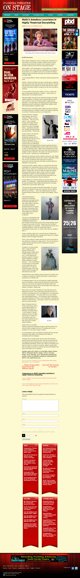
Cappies (59, 15)
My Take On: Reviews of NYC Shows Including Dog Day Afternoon (49, 470)
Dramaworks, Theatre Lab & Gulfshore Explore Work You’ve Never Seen (30, 450)
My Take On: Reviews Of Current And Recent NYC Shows (30, 503)
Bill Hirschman (39, 26)
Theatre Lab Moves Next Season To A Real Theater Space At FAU (30, 462)
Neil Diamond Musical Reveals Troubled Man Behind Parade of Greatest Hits (49, 450)
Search (65, 9)
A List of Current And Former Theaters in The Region (30, 508)
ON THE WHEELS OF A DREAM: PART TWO (30, 516)
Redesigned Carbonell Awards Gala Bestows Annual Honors (30, 468)
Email (23, 419)
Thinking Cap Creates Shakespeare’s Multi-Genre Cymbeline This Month (30, 526)
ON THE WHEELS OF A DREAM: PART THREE (30, 512)
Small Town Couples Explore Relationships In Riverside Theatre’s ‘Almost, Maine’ (49, 482)
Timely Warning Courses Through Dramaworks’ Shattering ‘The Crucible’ (48, 463)
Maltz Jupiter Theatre (51, 360)
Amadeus (44, 360)
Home (43, 9)
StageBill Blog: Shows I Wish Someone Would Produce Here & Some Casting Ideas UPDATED (49, 522)
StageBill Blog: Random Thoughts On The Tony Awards (49, 535)
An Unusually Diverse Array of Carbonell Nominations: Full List (30, 479)
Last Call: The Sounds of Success (50, 366)
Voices (50, 15)
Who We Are (49, 9)
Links (54, 9)
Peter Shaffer (25, 361)
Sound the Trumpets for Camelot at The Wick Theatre (49, 476)
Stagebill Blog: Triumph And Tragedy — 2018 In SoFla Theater (49, 515)
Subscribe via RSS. (15, 573)
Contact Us (59, 9)
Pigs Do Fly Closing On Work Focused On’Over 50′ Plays (30, 456)
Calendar (70, 15)
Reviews (7, 15)
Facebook (72, 568)
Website (23, 424)
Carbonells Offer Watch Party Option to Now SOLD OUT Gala (30, 474)
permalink (37, 361)
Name (23, 413)
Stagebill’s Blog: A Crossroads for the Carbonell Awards (48, 503)
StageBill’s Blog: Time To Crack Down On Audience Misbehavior (49, 529)
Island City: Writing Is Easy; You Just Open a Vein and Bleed (49, 456)
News (16, 15)
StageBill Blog (38, 15)
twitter (76, 568)
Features (26, 15)
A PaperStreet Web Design (9, 575)
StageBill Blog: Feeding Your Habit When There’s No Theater (48, 509)
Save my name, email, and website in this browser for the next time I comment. (38, 431)
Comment (24, 399)
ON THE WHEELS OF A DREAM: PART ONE (30, 520)
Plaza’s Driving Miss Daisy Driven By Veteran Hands (30, 366)
